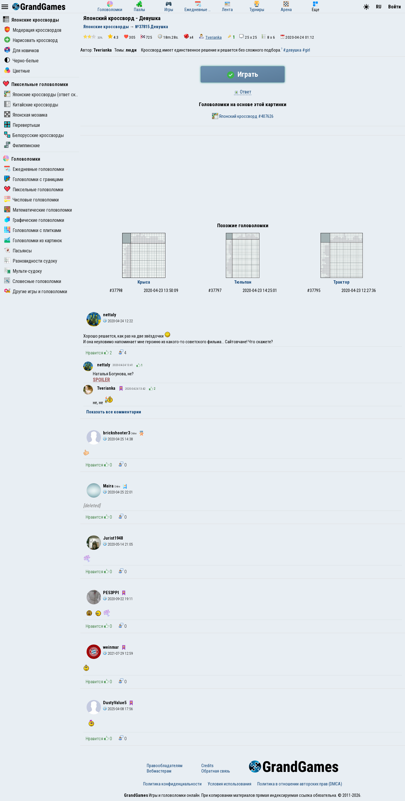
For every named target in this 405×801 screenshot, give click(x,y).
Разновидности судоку (30, 261)
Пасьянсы (18, 251)
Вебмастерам (159, 771)
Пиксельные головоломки (35, 84)
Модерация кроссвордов (32, 30)
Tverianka (213, 37)
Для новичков (21, 50)
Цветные (17, 71)
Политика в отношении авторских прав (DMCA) (299, 784)
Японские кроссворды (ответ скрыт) (44, 94)
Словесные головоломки (32, 281)
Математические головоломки (38, 210)
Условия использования (229, 784)
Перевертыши (22, 125)
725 (146, 37)
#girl (306, 50)
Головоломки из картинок (33, 240)
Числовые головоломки (31, 200)
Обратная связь (215, 771)
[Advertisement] (242, 180)
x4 (189, 37)
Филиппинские (22, 145)
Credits (207, 765)
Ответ (242, 92)
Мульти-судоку (23, 271)
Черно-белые (21, 61)
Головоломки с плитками (32, 230)
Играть (242, 74)
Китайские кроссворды (31, 105)
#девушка (292, 50)
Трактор (341, 282)
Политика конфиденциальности (172, 784)
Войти (394, 7)
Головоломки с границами (33, 179)
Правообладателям (164, 765)
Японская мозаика (25, 115)
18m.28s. (168, 37)
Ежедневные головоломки (34, 169)
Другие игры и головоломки (35, 291)
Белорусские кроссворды (34, 135)
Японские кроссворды (31, 20)
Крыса (143, 282)
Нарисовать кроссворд (31, 40)
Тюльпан (242, 282)
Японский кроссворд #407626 (242, 116)
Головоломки (21, 159)
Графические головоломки (34, 220)
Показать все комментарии (113, 412)
